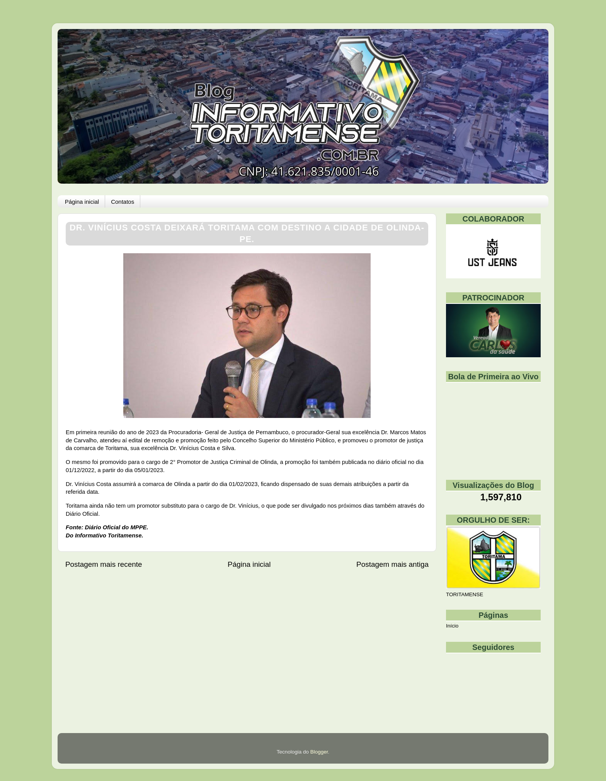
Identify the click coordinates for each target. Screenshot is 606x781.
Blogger (319, 752)
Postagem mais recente (103, 564)
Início (452, 626)
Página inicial (82, 201)
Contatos (122, 201)
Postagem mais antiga (392, 564)
